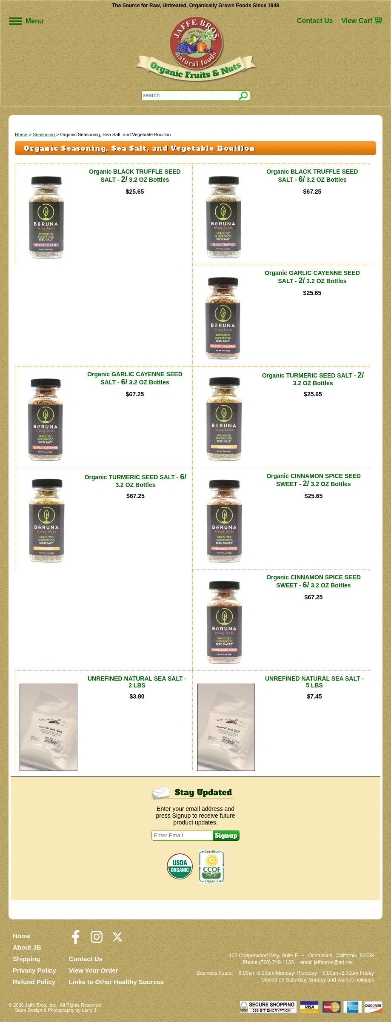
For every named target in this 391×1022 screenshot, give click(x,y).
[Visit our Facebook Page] (76, 940)
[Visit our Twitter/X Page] (117, 940)
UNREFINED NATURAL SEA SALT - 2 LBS (137, 682)
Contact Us (315, 20)
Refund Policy (34, 981)
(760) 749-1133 (276, 962)
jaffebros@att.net (333, 962)
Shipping (26, 958)
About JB (27, 947)
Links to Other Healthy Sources (116, 981)
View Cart (356, 20)
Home (21, 134)
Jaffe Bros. (36, 1005)
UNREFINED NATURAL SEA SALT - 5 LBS (314, 682)
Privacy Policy (34, 970)
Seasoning (44, 134)
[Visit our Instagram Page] (96, 940)
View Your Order (93, 970)
